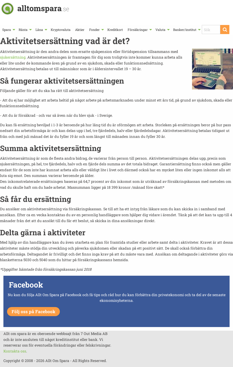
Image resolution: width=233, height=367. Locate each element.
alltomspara (43, 8)
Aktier (79, 29)
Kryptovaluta (61, 29)
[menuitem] (8, 30)
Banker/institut (184, 29)
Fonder (94, 29)
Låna (39, 29)
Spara (6, 29)
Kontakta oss (14, 351)
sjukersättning (12, 57)
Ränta (23, 29)
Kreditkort (115, 29)
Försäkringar (138, 29)
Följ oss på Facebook (33, 311)
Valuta (160, 29)
